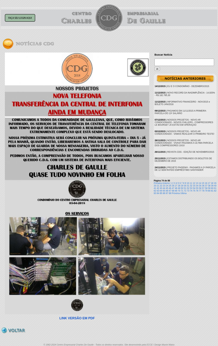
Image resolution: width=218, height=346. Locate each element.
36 (203, 185)
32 (191, 185)
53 (191, 188)
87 (167, 193)
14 (200, 183)
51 (185, 188)
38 (209, 185)
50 (182, 188)
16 (206, 183)
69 (176, 191)
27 (176, 185)
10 (188, 183)
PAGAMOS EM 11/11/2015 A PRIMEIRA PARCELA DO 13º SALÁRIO (180, 112)
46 (170, 188)
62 (155, 191)
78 (203, 191)
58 (206, 188)
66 (167, 191)
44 (164, 188)
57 (203, 188)
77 (200, 191)
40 (215, 185)
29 (182, 185)
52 (188, 188)
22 (161, 185)
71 (182, 191)
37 (206, 185)
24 (167, 185)
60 (212, 188)
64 (161, 191)
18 (212, 183)
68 (173, 191)
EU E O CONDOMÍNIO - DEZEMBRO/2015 (188, 86)
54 (194, 188)
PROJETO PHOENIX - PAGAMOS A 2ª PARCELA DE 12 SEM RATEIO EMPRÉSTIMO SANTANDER (185, 168)
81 (212, 191)
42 (158, 188)
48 (176, 188)
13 (197, 183)
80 (209, 191)
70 (179, 191)
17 (209, 183)
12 (194, 183)
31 (188, 185)
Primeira (158, 183)
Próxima (176, 193)
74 (191, 191)
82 (215, 191)
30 (185, 185)
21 (158, 185)
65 (164, 191)
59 (209, 188)
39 (212, 185)
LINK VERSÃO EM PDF (77, 318)
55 (197, 188)
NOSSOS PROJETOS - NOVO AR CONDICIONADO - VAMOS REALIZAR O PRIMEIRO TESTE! (184, 132)
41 (155, 188)
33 (194, 185)
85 (161, 193)
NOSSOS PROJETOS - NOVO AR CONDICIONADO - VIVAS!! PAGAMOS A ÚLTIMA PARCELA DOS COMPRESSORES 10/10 (184, 143)
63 (158, 191)
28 (179, 185)
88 (170, 193)
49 (179, 188)
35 (200, 185)
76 (197, 191)
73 (188, 191)
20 (155, 185)
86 (164, 193)
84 (158, 193)
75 (194, 191)
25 (170, 185)
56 (200, 188)
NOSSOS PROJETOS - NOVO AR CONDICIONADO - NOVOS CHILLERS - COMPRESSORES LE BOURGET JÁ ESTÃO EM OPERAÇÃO (184, 122)
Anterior (166, 183)
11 (191, 183)
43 (161, 188)
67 (170, 191)
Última (183, 193)
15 (203, 183)
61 (215, 188)
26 (173, 185)
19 (215, 183)
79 (206, 191)
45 (167, 188)
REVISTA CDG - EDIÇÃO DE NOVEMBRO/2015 (190, 152)
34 (197, 185)
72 (185, 191)
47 (173, 188)
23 (164, 185)
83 (155, 193)
